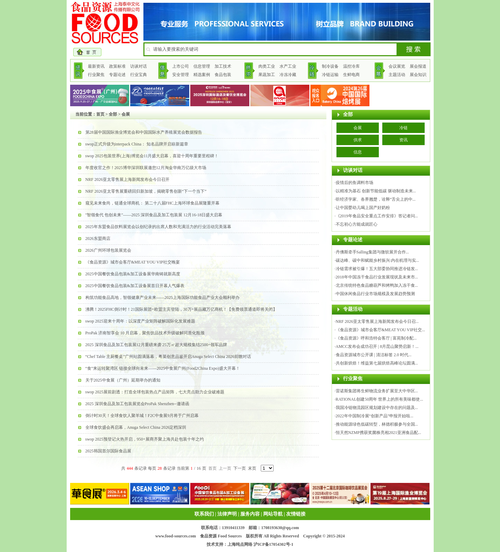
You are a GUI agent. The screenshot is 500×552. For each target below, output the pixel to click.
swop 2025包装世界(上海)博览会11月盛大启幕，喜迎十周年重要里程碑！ (152, 155)
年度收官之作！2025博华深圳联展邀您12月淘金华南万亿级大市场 (145, 167)
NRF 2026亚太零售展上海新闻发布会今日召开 (127, 179)
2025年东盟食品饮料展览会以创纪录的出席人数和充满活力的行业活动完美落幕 (158, 226)
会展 (357, 127)
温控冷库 (351, 66)
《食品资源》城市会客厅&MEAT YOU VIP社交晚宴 (132, 262)
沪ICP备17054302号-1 (273, 544)
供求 (357, 139)
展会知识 (418, 74)
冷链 (403, 127)
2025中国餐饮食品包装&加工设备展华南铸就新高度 (132, 273)
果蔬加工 (266, 74)
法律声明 (227, 514)
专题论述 (117, 74)
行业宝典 (138, 74)
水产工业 (288, 66)
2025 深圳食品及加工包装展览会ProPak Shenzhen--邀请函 (137, 403)
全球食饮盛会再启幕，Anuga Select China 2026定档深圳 (135, 427)
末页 (252, 468)
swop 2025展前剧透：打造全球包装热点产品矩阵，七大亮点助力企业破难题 (154, 392)
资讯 (403, 139)
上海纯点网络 (239, 544)
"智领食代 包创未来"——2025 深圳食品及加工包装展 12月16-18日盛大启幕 (154, 214)
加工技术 (223, 66)
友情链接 (296, 514)
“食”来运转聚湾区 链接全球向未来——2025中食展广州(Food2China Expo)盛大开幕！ (162, 368)
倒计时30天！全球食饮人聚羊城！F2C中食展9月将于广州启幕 (142, 415)
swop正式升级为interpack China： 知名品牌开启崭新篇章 (137, 144)
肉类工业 (266, 66)
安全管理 (180, 74)
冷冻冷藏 (288, 74)
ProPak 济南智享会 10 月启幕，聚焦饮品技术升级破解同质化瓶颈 (145, 333)
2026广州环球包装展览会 (108, 250)
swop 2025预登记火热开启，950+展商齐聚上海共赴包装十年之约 (144, 439)
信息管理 (201, 66)
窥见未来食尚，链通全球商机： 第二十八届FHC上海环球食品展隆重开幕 (152, 203)
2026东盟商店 (97, 238)
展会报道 (418, 66)
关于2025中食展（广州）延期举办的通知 (122, 380)
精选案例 (201, 74)
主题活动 (397, 74)
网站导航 (273, 514)
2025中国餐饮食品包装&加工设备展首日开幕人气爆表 (134, 285)
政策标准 (117, 66)
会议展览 (397, 66)
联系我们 (204, 514)
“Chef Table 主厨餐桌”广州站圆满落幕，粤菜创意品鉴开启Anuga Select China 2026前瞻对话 (168, 356)
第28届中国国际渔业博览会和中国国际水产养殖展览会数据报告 (143, 132)
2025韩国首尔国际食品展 (108, 451)
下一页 (239, 468)
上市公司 (180, 66)
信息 (357, 152)
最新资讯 (96, 66)
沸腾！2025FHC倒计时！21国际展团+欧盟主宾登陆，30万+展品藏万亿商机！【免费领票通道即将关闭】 (181, 309)
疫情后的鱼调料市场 (354, 182)
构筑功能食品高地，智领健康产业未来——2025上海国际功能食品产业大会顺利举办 (162, 297)
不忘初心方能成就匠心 (356, 224)
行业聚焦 (96, 74)
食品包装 (223, 74)
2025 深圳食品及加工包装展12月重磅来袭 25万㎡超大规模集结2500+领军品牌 (156, 344)
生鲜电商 (351, 74)
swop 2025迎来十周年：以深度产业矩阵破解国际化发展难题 (140, 321)
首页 (100, 114)
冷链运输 (330, 74)
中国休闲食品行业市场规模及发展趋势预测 (375, 293)
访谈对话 (138, 66)
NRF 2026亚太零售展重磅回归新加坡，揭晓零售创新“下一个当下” (146, 191)
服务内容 (250, 514)
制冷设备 (330, 66)
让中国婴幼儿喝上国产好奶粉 (363, 207)
